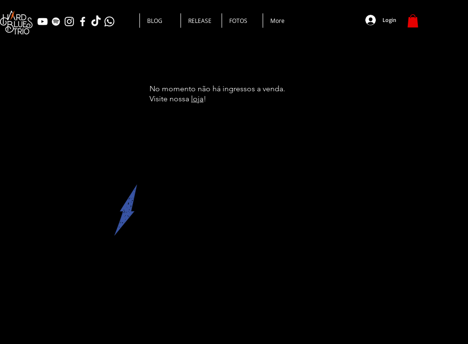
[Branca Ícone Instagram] (69, 21)
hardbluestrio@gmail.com (104, 278)
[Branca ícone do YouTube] (42, 21)
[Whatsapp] (109, 21)
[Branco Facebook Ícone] (82, 21)
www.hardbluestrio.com (44, 278)
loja (197, 98)
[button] (412, 20)
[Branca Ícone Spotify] (56, 21)
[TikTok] (96, 21)
